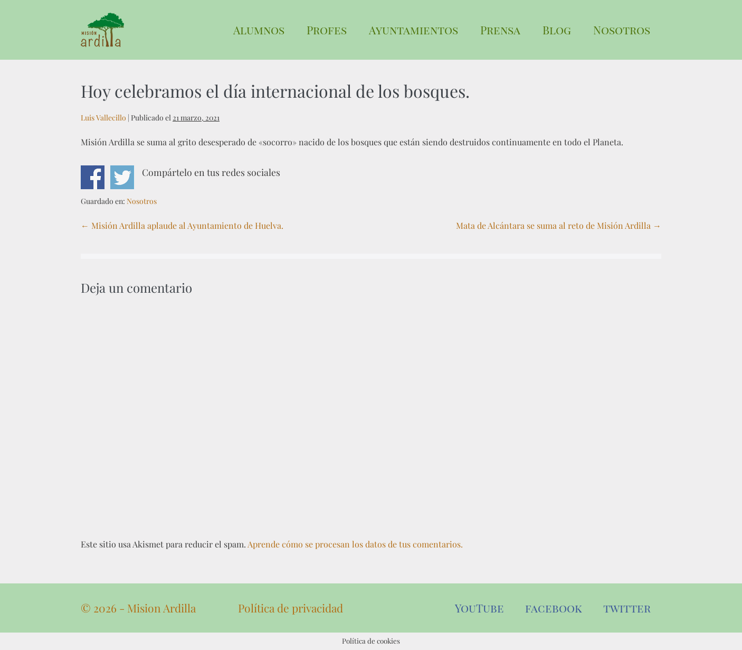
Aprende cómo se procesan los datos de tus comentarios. (355, 544)
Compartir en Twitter (122, 177)
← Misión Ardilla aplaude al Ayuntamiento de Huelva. (182, 225)
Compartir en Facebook (92, 177)
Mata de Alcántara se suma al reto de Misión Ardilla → (558, 225)
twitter (627, 607)
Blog (557, 29)
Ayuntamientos (413, 29)
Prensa (500, 29)
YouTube (479, 607)
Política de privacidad (290, 607)
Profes (327, 29)
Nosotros (621, 29)
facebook (553, 607)
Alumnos (258, 29)
